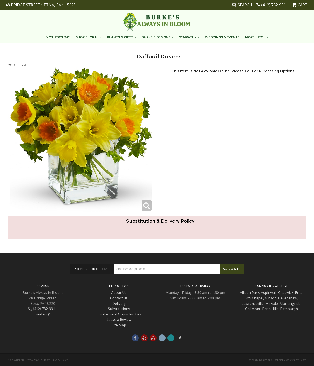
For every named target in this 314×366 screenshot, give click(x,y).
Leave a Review (119, 319)
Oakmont (252, 308)
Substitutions (119, 308)
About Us (118, 292)
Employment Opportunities (119, 314)
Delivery (119, 303)
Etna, (299, 292)
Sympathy (187, 37)
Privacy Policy (60, 359)
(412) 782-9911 (274, 4)
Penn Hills (270, 308)
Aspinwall (268, 292)
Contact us (119, 298)
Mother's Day (58, 37)
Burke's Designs (156, 37)
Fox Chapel (254, 298)
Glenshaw (289, 298)
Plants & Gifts (120, 37)
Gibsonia (272, 298)
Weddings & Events (222, 37)
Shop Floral (87, 37)
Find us (42, 314)
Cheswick (285, 292)
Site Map (119, 325)
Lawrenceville (253, 303)
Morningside (290, 303)
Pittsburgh (289, 308)
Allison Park (249, 292)
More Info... (255, 37)
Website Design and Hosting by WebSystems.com (277, 359)
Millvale (271, 303)
